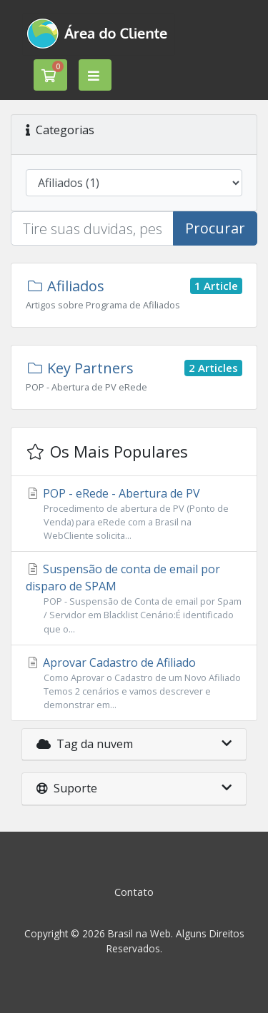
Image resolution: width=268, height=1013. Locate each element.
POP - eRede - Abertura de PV (134, 514)
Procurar (215, 228)
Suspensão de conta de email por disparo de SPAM (134, 598)
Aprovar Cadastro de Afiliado (134, 683)
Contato (134, 892)
